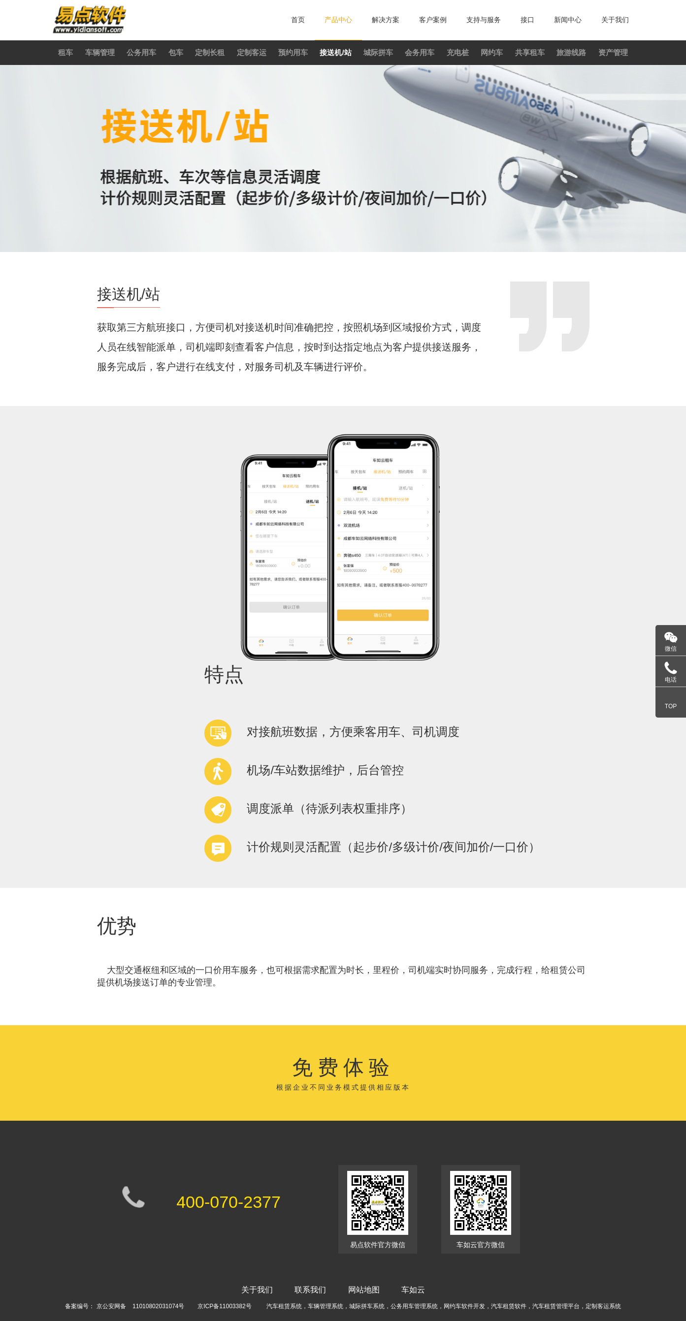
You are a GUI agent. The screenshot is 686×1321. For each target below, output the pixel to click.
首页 (298, 20)
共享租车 (530, 52)
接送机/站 (335, 52)
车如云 (413, 1290)
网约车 (492, 52)
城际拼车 (378, 52)
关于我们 (615, 20)
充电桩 (458, 52)
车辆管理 (100, 52)
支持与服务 (483, 20)
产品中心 (338, 20)
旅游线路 (571, 52)
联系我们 (310, 1290)
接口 (527, 20)
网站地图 (364, 1290)
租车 (65, 52)
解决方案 (385, 20)
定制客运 (251, 52)
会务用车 (419, 52)
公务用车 (141, 52)
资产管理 (613, 52)
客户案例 (433, 20)
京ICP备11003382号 (224, 1306)
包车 (175, 52)
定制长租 (210, 52)
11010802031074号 (158, 1306)
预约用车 (293, 52)
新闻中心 (568, 20)
